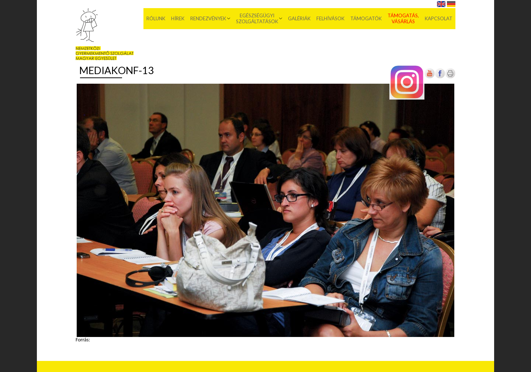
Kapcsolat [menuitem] (438, 18)
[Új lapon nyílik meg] (440, 77)
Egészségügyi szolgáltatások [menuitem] (257, 18)
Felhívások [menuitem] (330, 18)
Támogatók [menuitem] (366, 18)
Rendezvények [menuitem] (208, 18)
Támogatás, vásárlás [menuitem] (403, 18)
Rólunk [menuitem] (155, 18)
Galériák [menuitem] (299, 18)
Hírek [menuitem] (177, 18)
